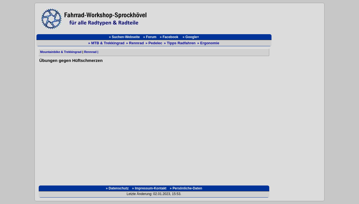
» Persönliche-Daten (186, 188)
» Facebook (169, 37)
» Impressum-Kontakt (149, 188)
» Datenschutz (117, 188)
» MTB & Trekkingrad (106, 43)
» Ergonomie (208, 43)
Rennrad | (91, 52)
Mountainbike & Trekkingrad (60, 52)
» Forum (149, 37)
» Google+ (191, 37)
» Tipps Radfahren (180, 43)
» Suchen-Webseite (124, 37)
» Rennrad (135, 43)
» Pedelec (154, 43)
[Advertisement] (212, 17)
